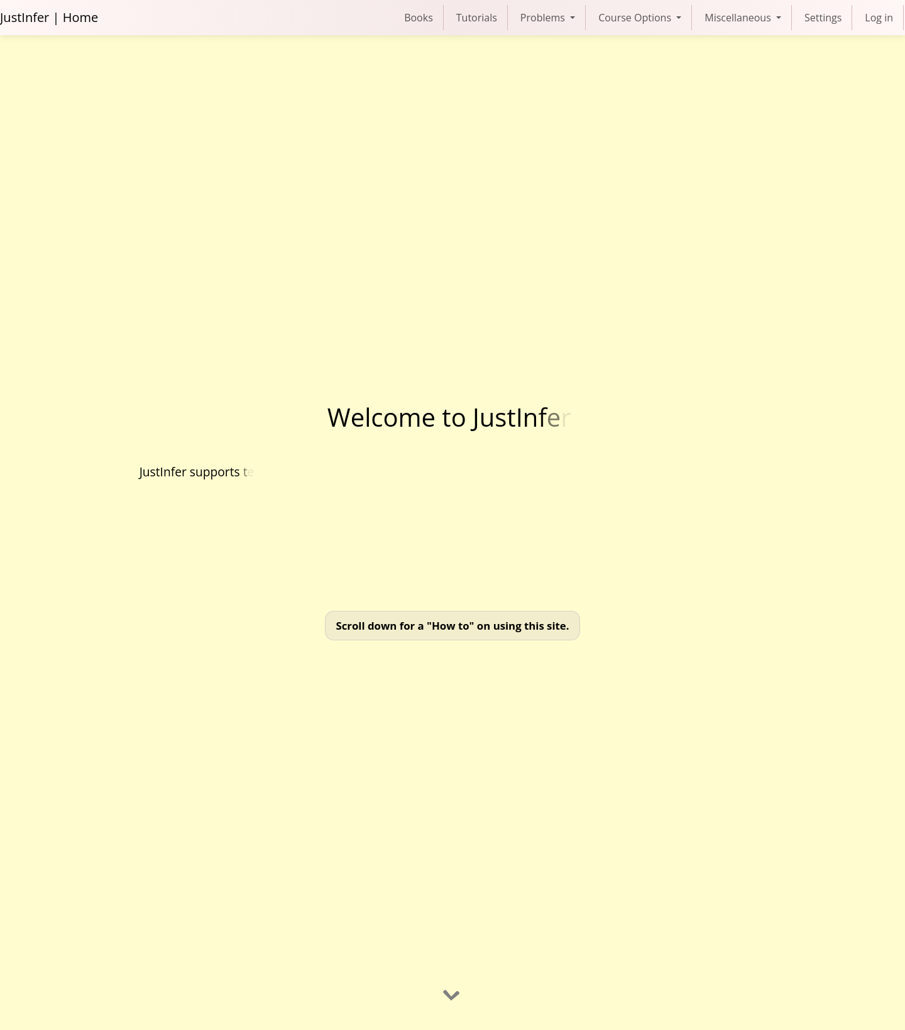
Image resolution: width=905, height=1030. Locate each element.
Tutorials (476, 18)
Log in (879, 18)
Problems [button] (544, 18)
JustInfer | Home (49, 17)
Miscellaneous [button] (739, 18)
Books (418, 18)
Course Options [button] (636, 18)
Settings (823, 18)
